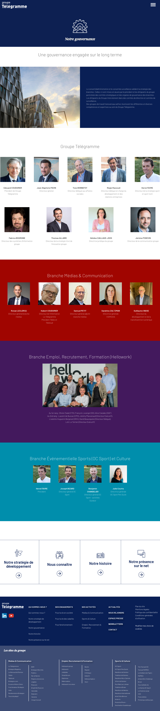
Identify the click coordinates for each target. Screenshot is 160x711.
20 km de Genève (120, 681)
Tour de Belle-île (143, 685)
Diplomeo (65, 678)
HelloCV (87, 676)
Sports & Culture (89, 619)
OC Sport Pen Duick (121, 669)
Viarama (34, 697)
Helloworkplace (90, 679)
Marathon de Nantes (121, 690)
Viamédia (34, 691)
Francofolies (142, 697)
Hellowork (65, 669)
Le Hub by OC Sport (144, 688)
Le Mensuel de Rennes (15, 672)
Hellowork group (67, 666)
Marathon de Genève (121, 672)
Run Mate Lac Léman (122, 684)
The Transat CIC (143, 667)
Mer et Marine (35, 676)
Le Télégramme (13, 666)
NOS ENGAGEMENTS (64, 607)
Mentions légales (142, 609)
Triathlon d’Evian (120, 687)
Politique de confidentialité (146, 612)
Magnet (87, 670)
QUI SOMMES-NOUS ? (37, 607)
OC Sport (118, 666)
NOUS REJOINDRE (116, 613)
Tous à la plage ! (13, 696)
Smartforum (66, 675)
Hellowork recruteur (68, 684)
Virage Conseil (36, 700)
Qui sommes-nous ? (36, 613)
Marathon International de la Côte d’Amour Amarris (122, 696)
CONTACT (112, 629)
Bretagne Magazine (14, 669)
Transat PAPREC (143, 670)
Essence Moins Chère (15, 684)
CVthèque (88, 673)
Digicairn (34, 694)
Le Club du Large (143, 691)
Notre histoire (34, 634)
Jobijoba (65, 672)
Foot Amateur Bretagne (16, 687)
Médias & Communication (92, 613)
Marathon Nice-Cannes (122, 678)
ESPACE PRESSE (115, 618)
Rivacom (34, 685)
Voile (10, 690)
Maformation (66, 681)
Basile (87, 667)
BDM (32, 667)
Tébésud (11, 678)
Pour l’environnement (63, 625)
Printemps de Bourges (145, 700)
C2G (139, 694)
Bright (33, 688)
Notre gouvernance (36, 628)
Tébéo (10, 675)
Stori (86, 682)
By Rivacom (40, 688)
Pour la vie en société (64, 613)
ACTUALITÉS (114, 607)
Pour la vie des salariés (64, 619)
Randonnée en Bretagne (16, 693)
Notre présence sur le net (38, 640)
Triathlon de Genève (121, 675)
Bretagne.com (13, 681)
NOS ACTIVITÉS (89, 607)
